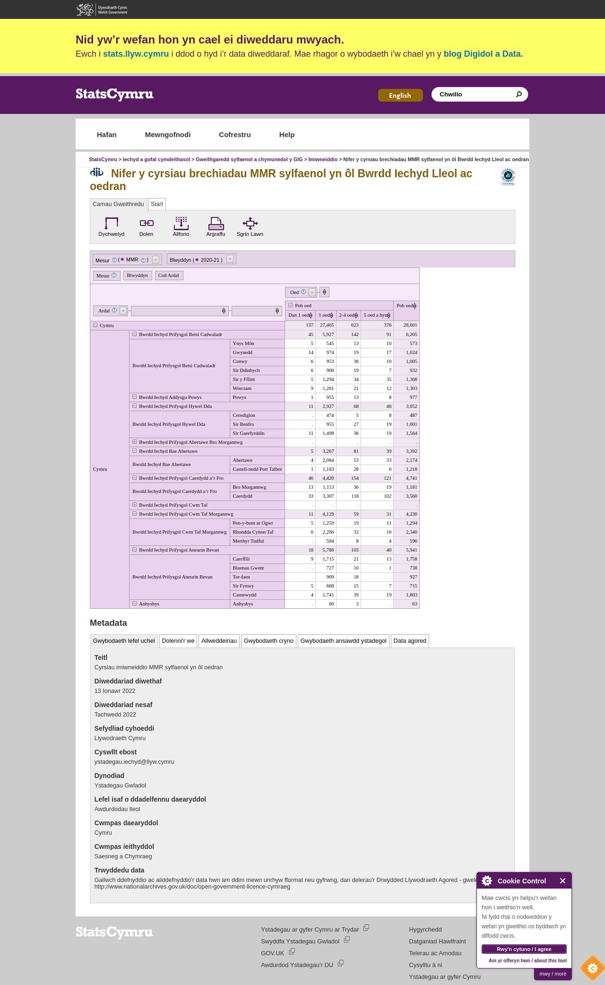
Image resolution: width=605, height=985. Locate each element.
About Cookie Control (486, 881)
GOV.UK (272, 953)
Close (563, 881)
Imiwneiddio (323, 159)
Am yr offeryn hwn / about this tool (528, 960)
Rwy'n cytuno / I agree (524, 949)
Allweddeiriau (219, 641)
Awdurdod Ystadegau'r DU (297, 964)
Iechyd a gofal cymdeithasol (156, 159)
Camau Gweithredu (118, 204)
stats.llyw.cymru (136, 54)
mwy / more (553, 973)
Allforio (181, 225)
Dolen (146, 225)
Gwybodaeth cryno (269, 641)
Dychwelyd (112, 225)
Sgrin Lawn (250, 225)
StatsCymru (103, 159)
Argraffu (215, 225)
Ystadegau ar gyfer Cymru (445, 976)
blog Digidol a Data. (483, 54)
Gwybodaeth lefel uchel (124, 641)
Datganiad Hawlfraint (437, 941)
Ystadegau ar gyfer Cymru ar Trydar (310, 929)
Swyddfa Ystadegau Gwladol (300, 941)
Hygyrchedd (425, 929)
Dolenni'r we (178, 641)
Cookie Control (590, 970)
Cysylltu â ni (425, 964)
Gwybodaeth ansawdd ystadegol (344, 641)
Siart (157, 204)
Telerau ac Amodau (435, 953)
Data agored (410, 641)
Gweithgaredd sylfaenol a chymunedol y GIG (249, 159)
